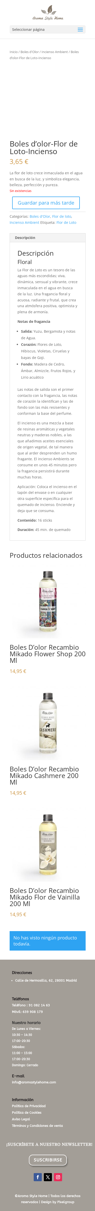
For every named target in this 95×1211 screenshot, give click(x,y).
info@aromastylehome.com (34, 1082)
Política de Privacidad (29, 1106)
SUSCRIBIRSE (48, 1159)
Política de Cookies (26, 1113)
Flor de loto (61, 216)
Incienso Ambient (55, 52)
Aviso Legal (21, 1119)
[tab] (47, 237)
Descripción (25, 237)
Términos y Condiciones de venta (37, 1126)
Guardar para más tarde (46, 202)
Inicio (14, 52)
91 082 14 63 (39, 1005)
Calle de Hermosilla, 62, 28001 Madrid (46, 980)
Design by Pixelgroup (57, 1202)
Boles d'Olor (30, 52)
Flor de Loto (66, 222)
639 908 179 (33, 1012)
